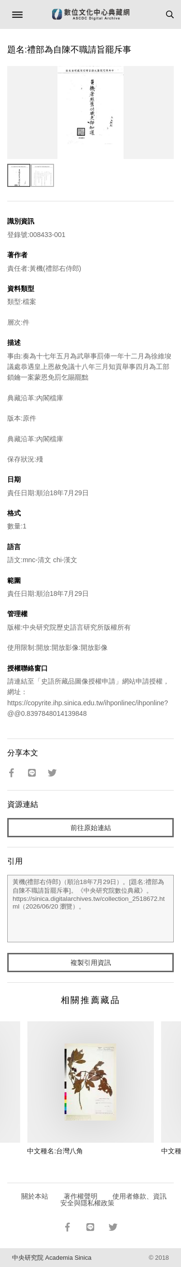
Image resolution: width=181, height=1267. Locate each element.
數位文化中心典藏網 (90, 14)
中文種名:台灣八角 (55, 1151)
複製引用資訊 (90, 962)
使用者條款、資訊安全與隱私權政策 (113, 1199)
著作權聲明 (80, 1196)
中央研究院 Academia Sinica (51, 1257)
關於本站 (34, 1196)
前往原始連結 (90, 827)
